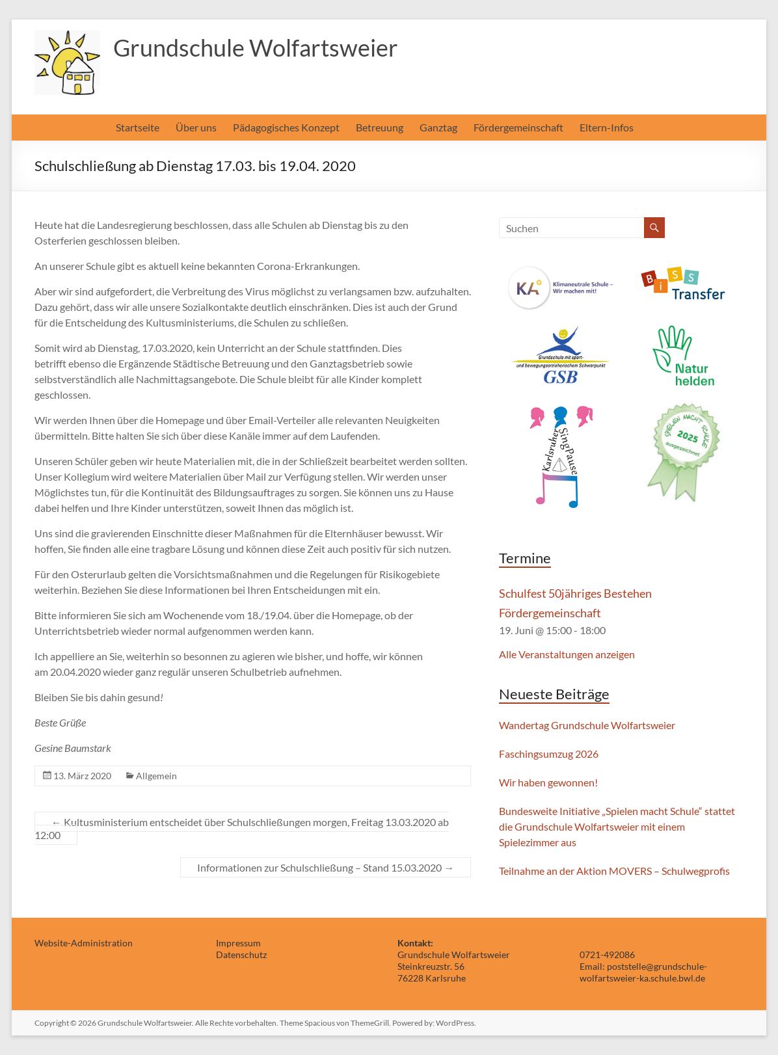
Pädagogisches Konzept (286, 127)
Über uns (196, 127)
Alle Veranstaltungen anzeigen (567, 654)
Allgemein (156, 775)
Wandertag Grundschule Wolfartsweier (587, 725)
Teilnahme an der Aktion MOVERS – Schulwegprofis (614, 870)
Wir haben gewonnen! (548, 782)
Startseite (137, 127)
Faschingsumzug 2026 (548, 753)
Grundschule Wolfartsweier (255, 47)
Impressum (238, 942)
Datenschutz (241, 954)
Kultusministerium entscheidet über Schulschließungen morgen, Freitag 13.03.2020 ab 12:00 (241, 828)
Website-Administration (83, 942)
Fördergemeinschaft (518, 127)
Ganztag (438, 127)
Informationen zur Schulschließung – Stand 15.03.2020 (325, 867)
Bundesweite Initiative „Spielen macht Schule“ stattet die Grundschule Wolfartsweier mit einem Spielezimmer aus (617, 826)
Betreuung (379, 127)
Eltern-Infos (607, 127)
